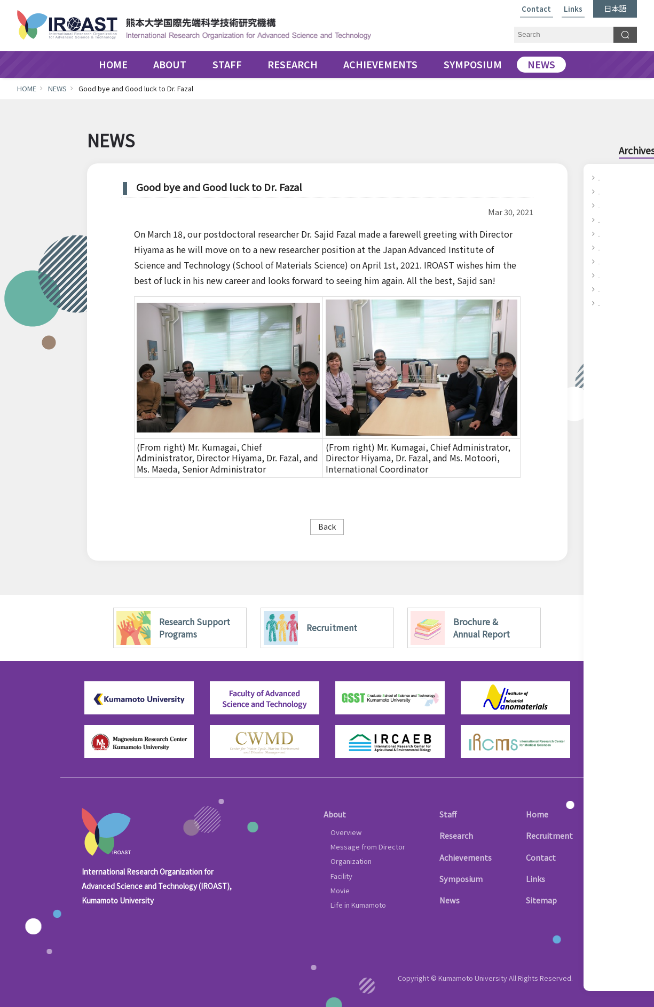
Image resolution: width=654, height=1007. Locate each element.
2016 (606, 302)
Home (537, 814)
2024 (606, 191)
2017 (606, 289)
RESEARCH (292, 65)
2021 (606, 233)
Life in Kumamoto (358, 905)
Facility (341, 876)
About (335, 814)
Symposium (461, 878)
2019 (606, 261)
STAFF (227, 65)
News (449, 900)
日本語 (615, 8)
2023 (606, 205)
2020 (606, 247)
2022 (606, 219)
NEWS (541, 65)
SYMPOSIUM (473, 65)
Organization (351, 861)
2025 (606, 177)
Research (456, 835)
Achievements (465, 857)
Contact (536, 9)
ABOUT (169, 65)
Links (573, 9)
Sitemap (541, 900)
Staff (447, 814)
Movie (340, 890)
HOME (113, 65)
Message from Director (367, 846)
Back (327, 526)
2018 (606, 275)
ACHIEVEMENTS (380, 65)
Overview (345, 832)
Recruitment (549, 835)
